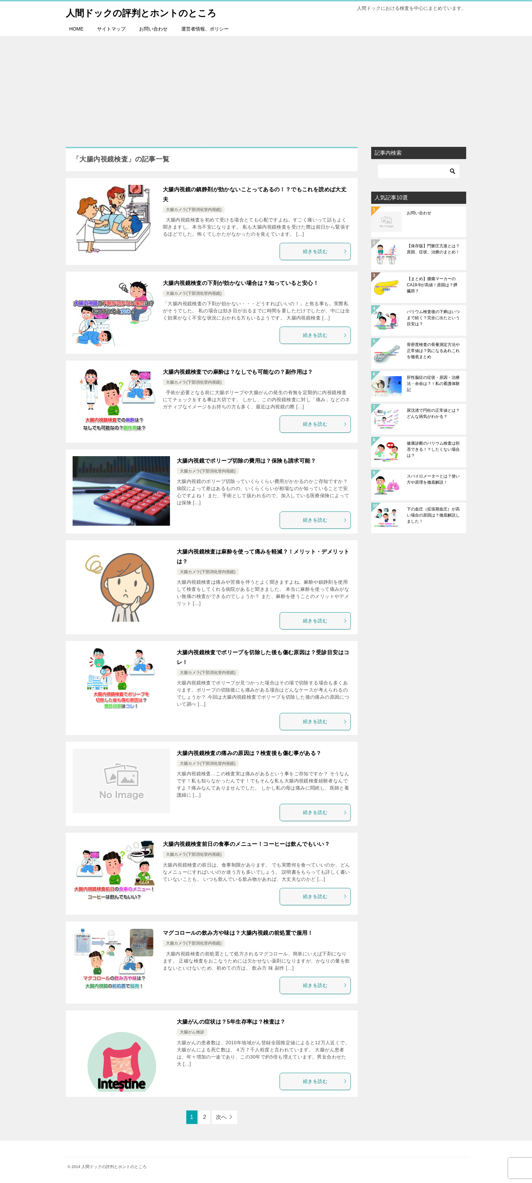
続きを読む (325, 251)
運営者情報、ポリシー (205, 29)
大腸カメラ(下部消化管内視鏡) (194, 209)
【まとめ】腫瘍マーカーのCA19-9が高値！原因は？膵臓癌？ (432, 284)
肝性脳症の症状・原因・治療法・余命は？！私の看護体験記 (433, 383)
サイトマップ (111, 29)
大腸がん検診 (192, 1032)
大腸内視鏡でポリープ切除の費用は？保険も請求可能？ (246, 461)
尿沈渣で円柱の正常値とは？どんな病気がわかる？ (433, 413)
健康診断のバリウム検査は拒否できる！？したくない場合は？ (433, 449)
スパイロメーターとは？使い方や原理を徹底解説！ (433, 479)
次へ (221, 1117)
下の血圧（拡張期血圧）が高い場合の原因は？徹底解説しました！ (433, 515)
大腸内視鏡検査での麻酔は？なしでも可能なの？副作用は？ (238, 372)
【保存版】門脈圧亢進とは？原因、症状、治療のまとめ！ (433, 249)
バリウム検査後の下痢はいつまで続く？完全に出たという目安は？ (433, 317)
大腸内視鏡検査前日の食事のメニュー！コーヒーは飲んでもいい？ (246, 844)
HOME (76, 29)
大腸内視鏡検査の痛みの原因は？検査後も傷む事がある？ (249, 753)
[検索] (418, 171)
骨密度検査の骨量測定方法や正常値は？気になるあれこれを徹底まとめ (433, 350)
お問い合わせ (153, 29)
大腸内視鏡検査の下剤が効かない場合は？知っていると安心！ (241, 283)
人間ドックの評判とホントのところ (149, 11)
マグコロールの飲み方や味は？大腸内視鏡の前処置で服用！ (238, 933)
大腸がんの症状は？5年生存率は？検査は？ (231, 1022)
